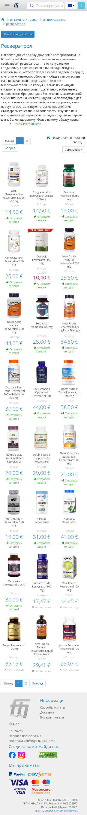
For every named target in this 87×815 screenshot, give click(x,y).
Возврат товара (52, 717)
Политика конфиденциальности (32, 741)
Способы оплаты (52, 707)
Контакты (16, 731)
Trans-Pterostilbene (27, 124)
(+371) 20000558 (45, 811)
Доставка (47, 712)
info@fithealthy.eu (67, 811)
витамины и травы (23, 19)
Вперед (10, 148)
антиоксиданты (54, 19)
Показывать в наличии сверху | (66, 140)
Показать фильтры (18, 34)
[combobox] (45, 5)
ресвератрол (15, 24)
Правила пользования (25, 736)
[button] (71, 5)
